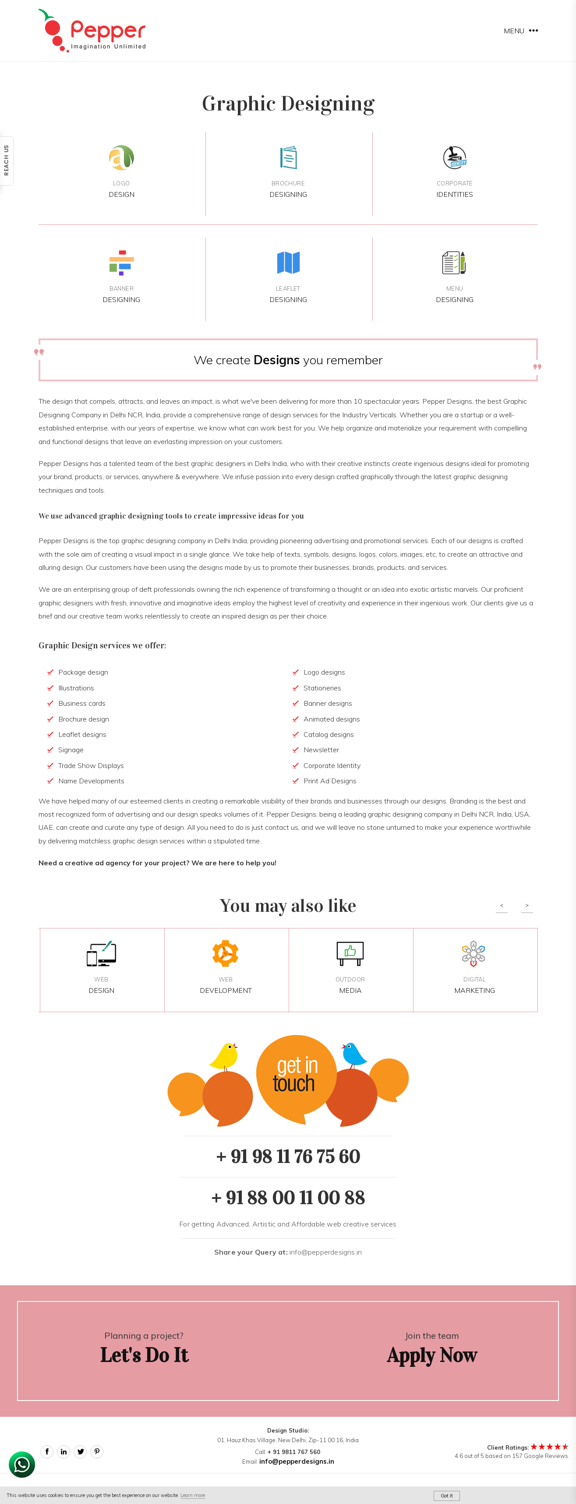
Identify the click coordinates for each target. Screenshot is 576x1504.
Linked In (63, 1451)
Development (226, 967)
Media (350, 967)
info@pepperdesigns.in (288, 1252)
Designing (288, 171)
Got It (447, 1496)
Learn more (192, 1495)
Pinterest (96, 1451)
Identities (455, 171)
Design (121, 171)
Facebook (46, 1451)
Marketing (475, 967)
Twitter (80, 1451)
